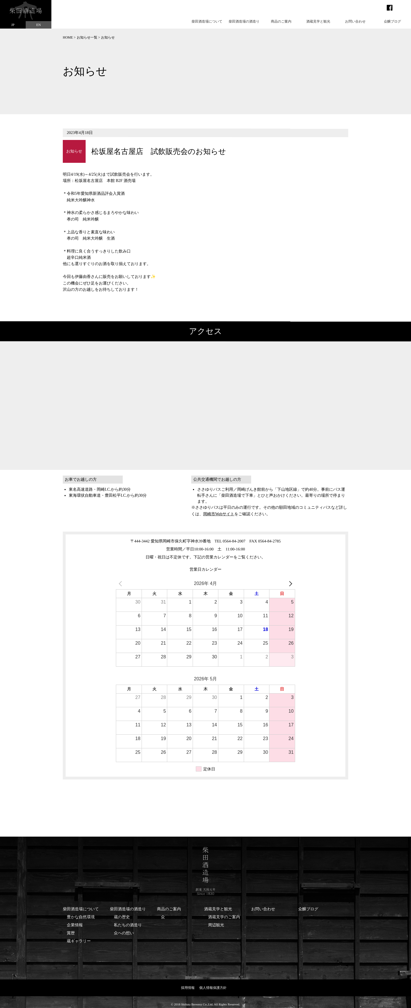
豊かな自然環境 (81, 917)
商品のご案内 (281, 21)
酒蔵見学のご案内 (224, 917)
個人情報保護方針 (213, 988)
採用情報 (188, 988)
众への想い (124, 933)
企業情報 (75, 925)
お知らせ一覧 (87, 37)
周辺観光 (216, 925)
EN (38, 25)
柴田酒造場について (207, 21)
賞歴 (71, 933)
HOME (68, 37)
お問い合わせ (355, 21)
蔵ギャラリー (79, 941)
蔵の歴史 (122, 917)
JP (12, 25)
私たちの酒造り (128, 925)
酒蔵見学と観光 (318, 21)
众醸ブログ (392, 21)
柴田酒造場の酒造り (244, 21)
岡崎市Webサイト (218, 514)
